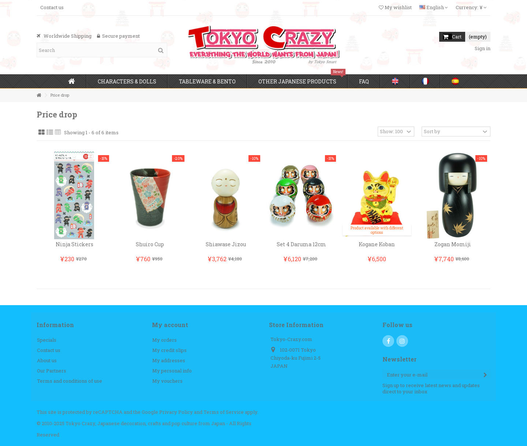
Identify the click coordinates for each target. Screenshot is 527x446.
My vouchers (167, 381)
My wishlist (395, 7)
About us (47, 360)
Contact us (52, 7)
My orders (164, 340)
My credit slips (169, 350)
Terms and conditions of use (69, 381)
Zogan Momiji (452, 244)
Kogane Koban (377, 244)
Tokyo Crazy (80, 423)
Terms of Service (223, 412)
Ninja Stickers (74, 244)
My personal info (172, 371)
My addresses (168, 360)
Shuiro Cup (150, 244)
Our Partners (51, 371)
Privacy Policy (176, 412)
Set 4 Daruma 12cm (301, 244)
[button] (126, 81)
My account (170, 325)
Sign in (482, 48)
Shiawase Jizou (226, 244)
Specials (46, 340)
